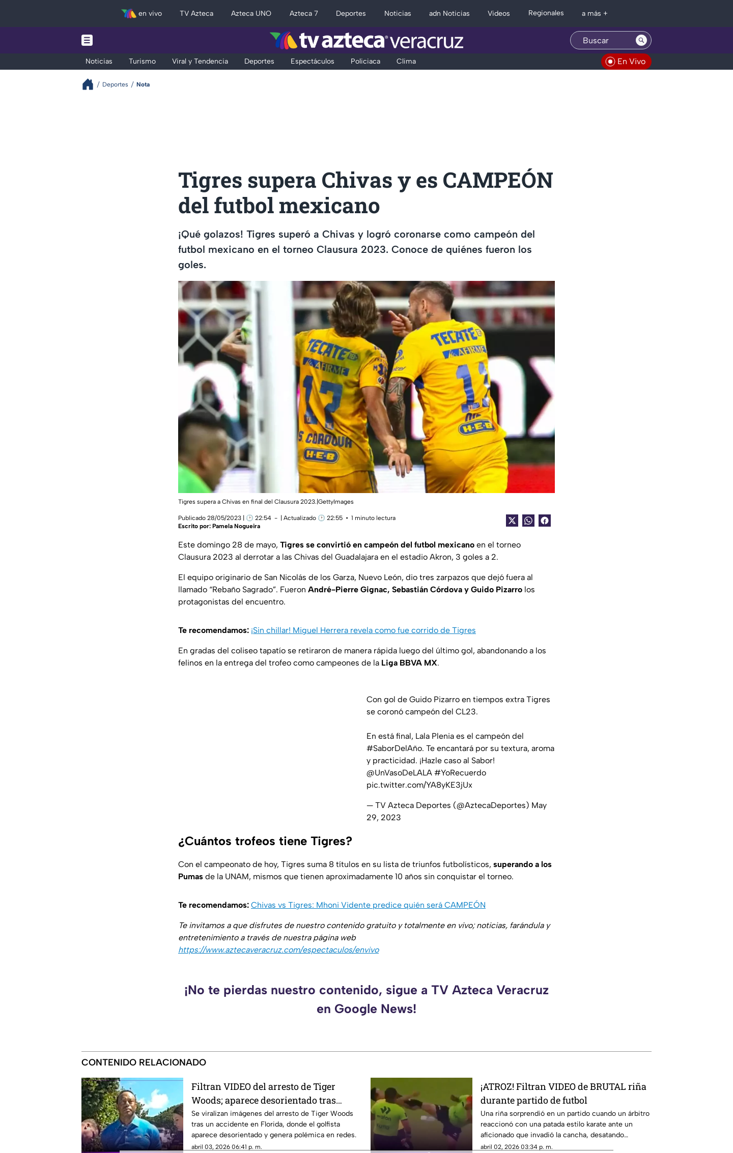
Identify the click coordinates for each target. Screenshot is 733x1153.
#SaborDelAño (394, 748)
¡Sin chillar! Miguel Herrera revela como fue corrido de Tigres (363, 630)
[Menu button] (122, 40)
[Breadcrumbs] (91, 84)
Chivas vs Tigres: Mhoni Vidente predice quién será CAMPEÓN (368, 905)
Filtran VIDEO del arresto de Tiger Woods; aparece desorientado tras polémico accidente (263, 1093)
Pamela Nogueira (236, 526)
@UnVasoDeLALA (399, 772)
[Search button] (641, 40)
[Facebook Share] (545, 520)
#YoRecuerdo (460, 772)
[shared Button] (528, 520)
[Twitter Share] (512, 520)
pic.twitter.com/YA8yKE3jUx (419, 785)
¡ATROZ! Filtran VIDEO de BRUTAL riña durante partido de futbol (563, 1093)
